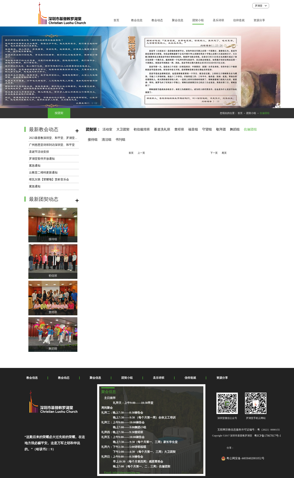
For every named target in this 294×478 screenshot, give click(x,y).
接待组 (53, 239)
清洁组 (106, 139)
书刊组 (120, 139)
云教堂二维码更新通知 (43, 172)
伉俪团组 (265, 113)
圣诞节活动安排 (39, 151)
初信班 (53, 275)
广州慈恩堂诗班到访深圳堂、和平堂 (52, 144)
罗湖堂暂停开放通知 (42, 158)
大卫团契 (122, 129)
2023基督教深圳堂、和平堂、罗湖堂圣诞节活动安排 (62, 137)
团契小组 (251, 113)
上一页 (141, 152)
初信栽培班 (142, 129)
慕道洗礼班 (162, 129)
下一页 (214, 152)
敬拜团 (221, 129)
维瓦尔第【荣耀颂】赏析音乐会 (49, 179)
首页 (116, 20)
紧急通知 (34, 165)
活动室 (107, 129)
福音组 (193, 129)
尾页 (224, 152)
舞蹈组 (53, 348)
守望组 (207, 129)
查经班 (53, 312)
